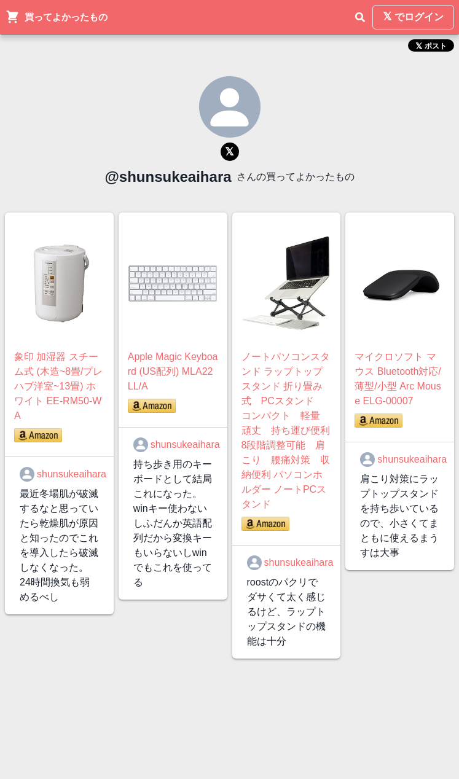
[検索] (360, 17)
